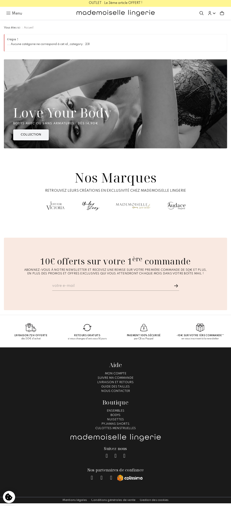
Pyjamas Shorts (115, 424)
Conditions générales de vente (113, 500)
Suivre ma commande (115, 378)
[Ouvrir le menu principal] (14, 13)
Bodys (115, 415)
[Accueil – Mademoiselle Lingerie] (116, 13)
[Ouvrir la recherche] (201, 13)
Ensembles (115, 410)
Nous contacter (115, 391)
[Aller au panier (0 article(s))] (222, 13)
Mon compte (115, 373)
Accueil (28, 27)
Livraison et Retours (115, 382)
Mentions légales (74, 500)
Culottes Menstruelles (115, 428)
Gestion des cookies (154, 500)
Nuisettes (115, 419)
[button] (212, 13)
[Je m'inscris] (176, 286)
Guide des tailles (115, 386)
